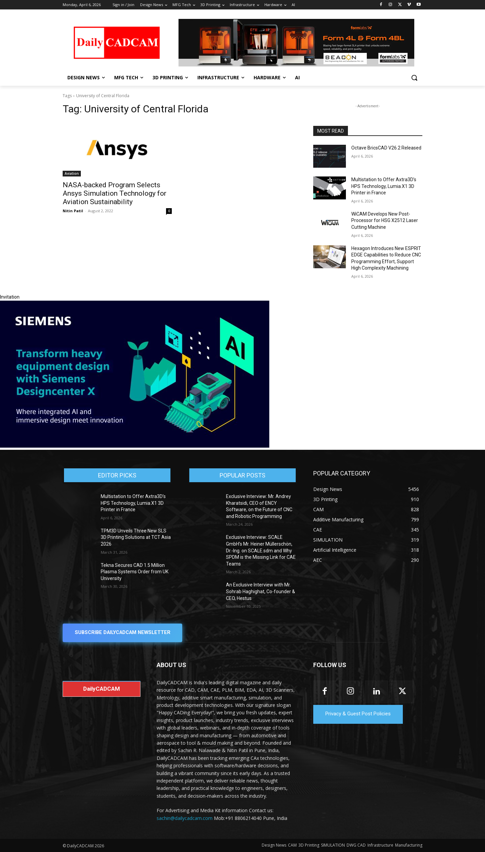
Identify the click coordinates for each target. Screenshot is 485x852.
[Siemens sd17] (134, 446)
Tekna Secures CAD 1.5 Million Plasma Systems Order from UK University (134, 571)
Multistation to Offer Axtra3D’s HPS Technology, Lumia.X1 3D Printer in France (383, 186)
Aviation (72, 173)
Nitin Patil (73, 210)
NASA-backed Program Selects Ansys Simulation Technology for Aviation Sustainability (114, 193)
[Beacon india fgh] (296, 42)
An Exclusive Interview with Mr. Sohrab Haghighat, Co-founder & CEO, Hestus (260, 591)
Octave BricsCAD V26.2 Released (386, 147)
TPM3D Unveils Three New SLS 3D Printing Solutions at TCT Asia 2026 (136, 537)
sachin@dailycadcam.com (185, 818)
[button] (414, 78)
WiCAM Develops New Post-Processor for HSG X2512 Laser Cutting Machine (384, 220)
